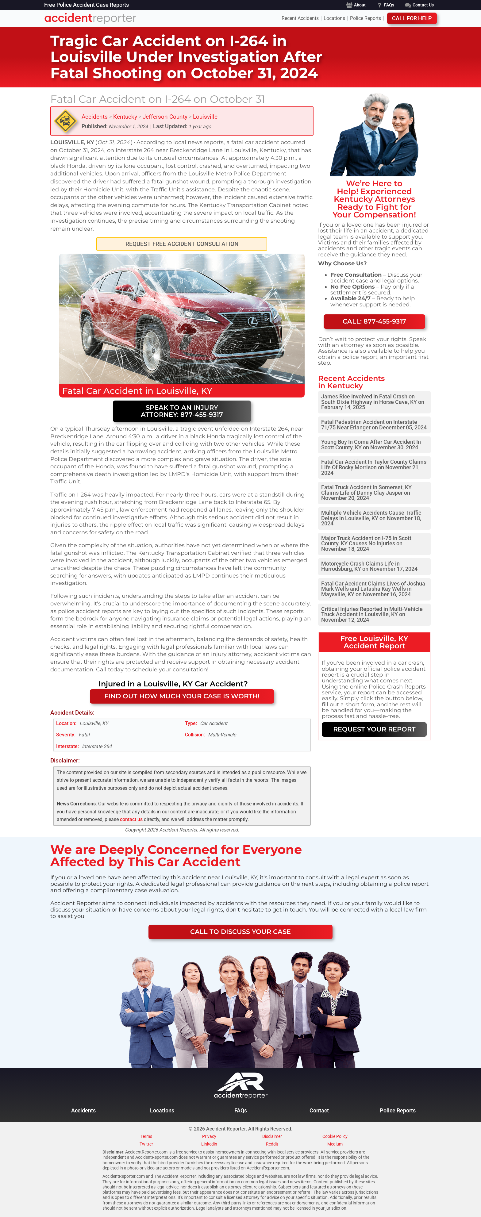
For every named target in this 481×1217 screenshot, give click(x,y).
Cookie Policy (335, 1136)
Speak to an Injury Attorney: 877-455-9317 (182, 411)
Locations (334, 18)
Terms (146, 1136)
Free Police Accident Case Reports (86, 5)
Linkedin (209, 1144)
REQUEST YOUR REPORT (374, 729)
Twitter (146, 1144)
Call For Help (412, 18)
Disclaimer (272, 1136)
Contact (319, 1111)
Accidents (95, 117)
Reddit (272, 1144)
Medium (335, 1144)
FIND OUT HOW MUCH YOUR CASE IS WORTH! (182, 696)
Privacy (209, 1136)
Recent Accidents (300, 18)
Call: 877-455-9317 (374, 321)
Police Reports (365, 18)
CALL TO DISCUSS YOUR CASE (240, 931)
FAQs (240, 1111)
